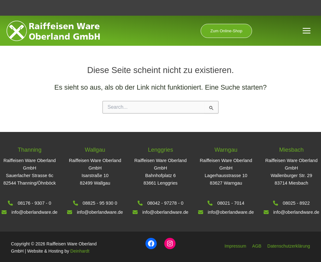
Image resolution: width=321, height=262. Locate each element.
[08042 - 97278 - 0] (160, 203)
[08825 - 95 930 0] (95, 203)
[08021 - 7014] (226, 203)
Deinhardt (79, 251)
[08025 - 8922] (291, 203)
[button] (226, 31)
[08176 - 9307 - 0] (29, 203)
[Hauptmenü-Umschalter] (306, 31)
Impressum (235, 246)
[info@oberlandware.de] (29, 212)
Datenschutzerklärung (288, 246)
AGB (256, 246)
